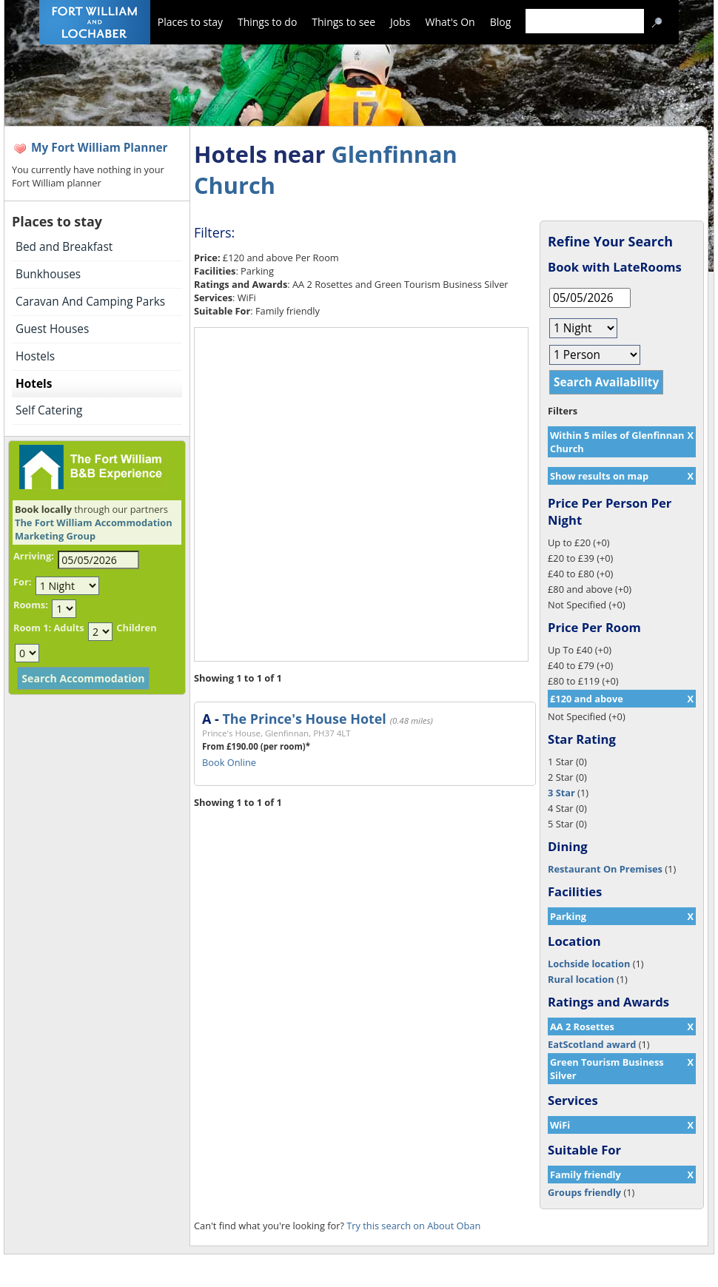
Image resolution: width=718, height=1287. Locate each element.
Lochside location (589, 963)
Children (136, 627)
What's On (450, 22)
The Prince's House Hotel (304, 718)
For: (22, 581)
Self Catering (49, 410)
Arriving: (33, 555)
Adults (68, 627)
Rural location (581, 979)
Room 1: (32, 627)
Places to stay (190, 22)
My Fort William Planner (99, 147)
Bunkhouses (48, 274)
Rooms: (30, 604)
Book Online (229, 762)
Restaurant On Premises (605, 869)
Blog (500, 22)
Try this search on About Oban (413, 1225)
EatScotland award (592, 1044)
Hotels (34, 384)
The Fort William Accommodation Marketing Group (93, 529)
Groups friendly (584, 1192)
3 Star (561, 792)
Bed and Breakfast (64, 247)
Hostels (35, 356)
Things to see (343, 22)
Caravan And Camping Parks (90, 301)
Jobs (400, 22)
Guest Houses (52, 329)
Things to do (267, 22)
